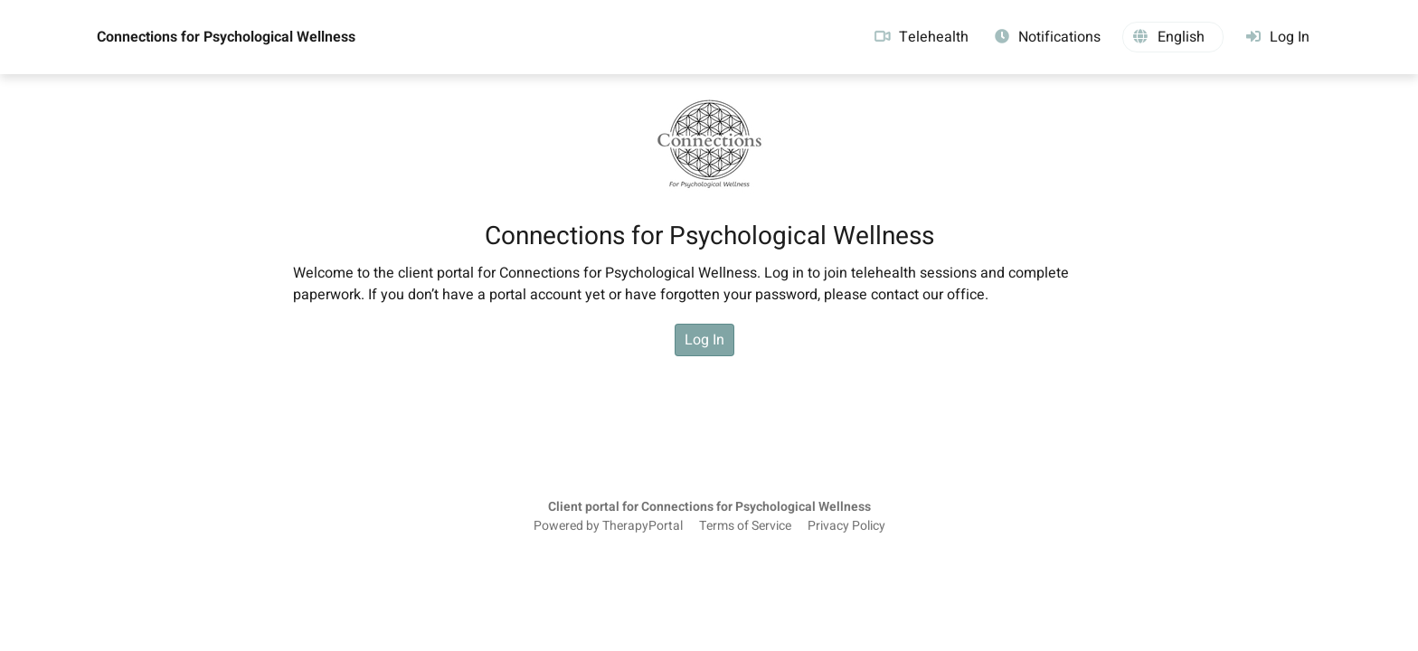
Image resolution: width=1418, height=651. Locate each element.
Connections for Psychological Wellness (226, 37)
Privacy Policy (846, 526)
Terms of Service (745, 526)
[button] (1173, 37)
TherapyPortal (642, 526)
